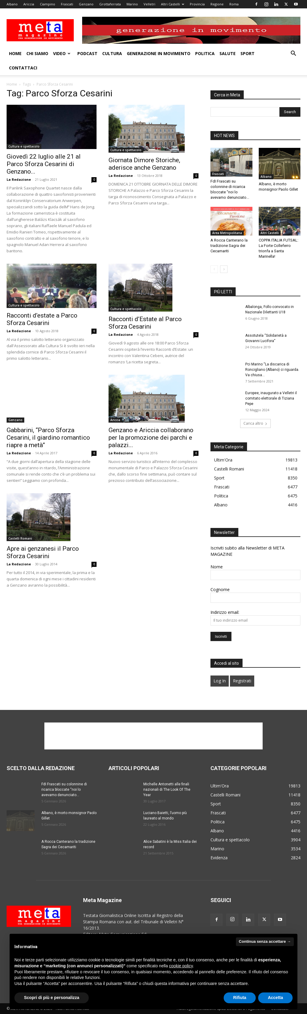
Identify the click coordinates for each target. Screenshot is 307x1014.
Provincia (197, 4)
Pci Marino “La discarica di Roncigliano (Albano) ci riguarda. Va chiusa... (272, 369)
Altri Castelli (172, 4)
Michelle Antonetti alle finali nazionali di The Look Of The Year (166, 789)
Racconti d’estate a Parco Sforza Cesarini (42, 319)
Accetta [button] (275, 997)
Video (61, 53)
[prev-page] (214, 269)
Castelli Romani (20, 538)
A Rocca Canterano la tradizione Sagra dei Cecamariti (229, 245)
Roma (234, 4)
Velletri (149, 4)
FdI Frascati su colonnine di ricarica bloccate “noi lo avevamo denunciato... (64, 789)
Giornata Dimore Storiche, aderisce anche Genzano (144, 164)
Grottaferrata (110, 4)
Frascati (67, 4)
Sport (247, 53)
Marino (132, 4)
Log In (219, 681)
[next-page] (224, 269)
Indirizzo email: (224, 612)
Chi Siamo (37, 53)
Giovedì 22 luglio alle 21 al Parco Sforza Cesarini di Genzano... (44, 164)
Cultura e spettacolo (24, 146)
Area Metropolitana (227, 233)
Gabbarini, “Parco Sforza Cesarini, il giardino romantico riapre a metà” (48, 437)
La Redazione (19, 179)
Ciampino (47, 4)
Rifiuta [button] (239, 997)
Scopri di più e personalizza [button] (51, 997)
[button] (293, 54)
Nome (216, 567)
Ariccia (28, 4)
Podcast (87, 53)
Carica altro (255, 423)
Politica (205, 53)
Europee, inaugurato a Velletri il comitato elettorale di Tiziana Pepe (271, 398)
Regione (217, 4)
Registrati (242, 681)
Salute (227, 53)
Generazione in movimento (158, 53)
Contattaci (23, 68)
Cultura (112, 53)
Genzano (86, 4)
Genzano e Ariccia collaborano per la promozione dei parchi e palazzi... (151, 437)
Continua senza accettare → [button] (265, 941)
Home (15, 53)
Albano (12, 4)
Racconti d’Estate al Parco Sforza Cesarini (145, 322)
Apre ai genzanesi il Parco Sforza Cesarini (43, 552)
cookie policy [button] (181, 965)
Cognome (220, 589)
